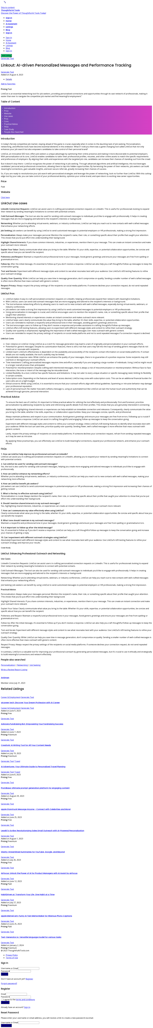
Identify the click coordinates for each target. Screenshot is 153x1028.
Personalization (8, 665)
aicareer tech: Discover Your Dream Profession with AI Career (30, 702)
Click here (5, 197)
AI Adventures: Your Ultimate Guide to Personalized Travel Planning (33, 766)
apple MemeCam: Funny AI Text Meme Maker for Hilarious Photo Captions (36, 916)
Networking (22, 665)
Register (29, 979)
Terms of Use (12, 957)
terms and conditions (25, 999)
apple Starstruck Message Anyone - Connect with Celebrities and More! (36, 809)
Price (6, 111)
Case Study (9, 129)
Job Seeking (35, 665)
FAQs (6, 126)
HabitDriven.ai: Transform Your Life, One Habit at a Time (28, 894)
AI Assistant (11, 23)
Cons (6, 121)
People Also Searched (13, 132)
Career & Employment (11, 697)
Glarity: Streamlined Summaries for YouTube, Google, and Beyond (33, 852)
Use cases (8, 116)
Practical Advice (11, 124)
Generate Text (7, 58)
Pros (6, 118)
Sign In (27, 1007)
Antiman (5, 677)
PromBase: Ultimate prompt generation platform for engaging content (35, 788)
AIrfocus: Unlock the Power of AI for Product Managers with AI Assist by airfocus (39, 873)
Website (7, 113)
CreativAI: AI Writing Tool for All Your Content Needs (26, 745)
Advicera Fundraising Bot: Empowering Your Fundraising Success (32, 724)
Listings (9, 26)
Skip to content (8, 7)
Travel (17, 761)
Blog (8, 29)
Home (8, 20)
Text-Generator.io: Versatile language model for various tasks (31, 937)
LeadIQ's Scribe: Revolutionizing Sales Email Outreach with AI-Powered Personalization (42, 830)
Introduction (9, 108)
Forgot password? (9, 983)
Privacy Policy (12, 955)
